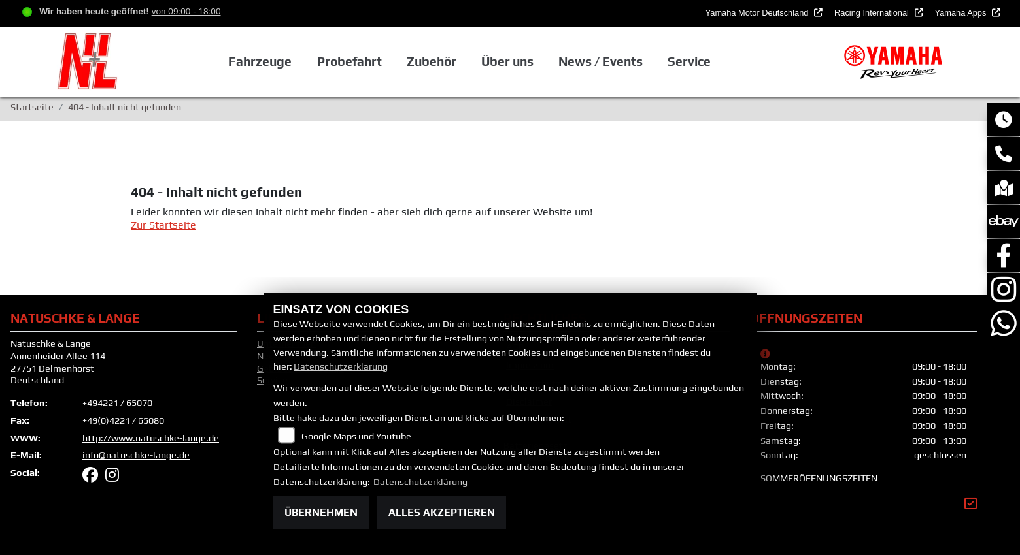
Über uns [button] (507, 61)
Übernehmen (321, 512)
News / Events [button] (600, 61)
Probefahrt (349, 61)
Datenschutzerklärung (341, 366)
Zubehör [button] (431, 61)
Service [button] (689, 61)
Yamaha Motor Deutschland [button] (758, 13)
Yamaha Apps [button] (962, 13)
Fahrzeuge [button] (260, 61)
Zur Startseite (163, 225)
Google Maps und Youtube (356, 436)
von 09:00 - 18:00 (186, 11)
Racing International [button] (872, 13)
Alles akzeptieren (441, 512)
